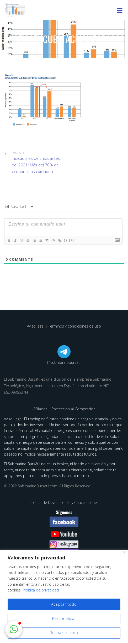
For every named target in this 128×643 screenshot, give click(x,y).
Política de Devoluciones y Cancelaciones (64, 502)
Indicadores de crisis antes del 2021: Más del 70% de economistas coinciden (36, 162)
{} (65, 240)
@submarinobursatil (64, 362)
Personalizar (64, 618)
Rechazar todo (64, 632)
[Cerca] (124, 552)
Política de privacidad (41, 590)
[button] (13, 629)
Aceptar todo (64, 604)
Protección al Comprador (73, 408)
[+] (72, 240)
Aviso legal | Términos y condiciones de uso (64, 326)
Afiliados (41, 408)
